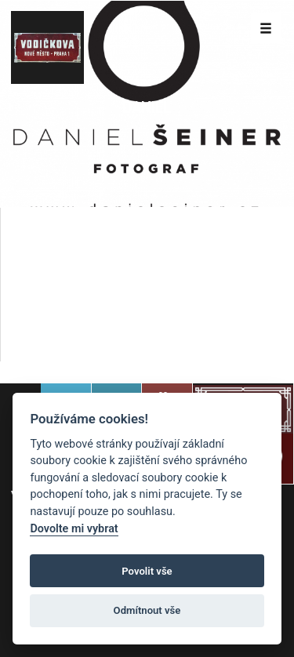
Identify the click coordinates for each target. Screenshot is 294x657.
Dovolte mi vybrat (74, 528)
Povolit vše (147, 571)
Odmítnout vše (147, 610)
